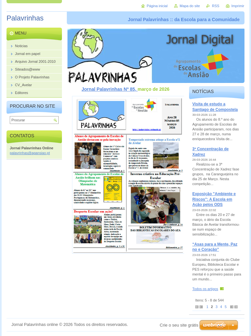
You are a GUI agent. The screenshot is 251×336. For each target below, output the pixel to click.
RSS (215, 6)
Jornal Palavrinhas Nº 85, (109, 89)
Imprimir (237, 6)
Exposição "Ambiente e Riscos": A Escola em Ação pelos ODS (214, 199)
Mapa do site (190, 6)
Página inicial (157, 6)
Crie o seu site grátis (179, 325)
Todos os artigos (205, 289)
